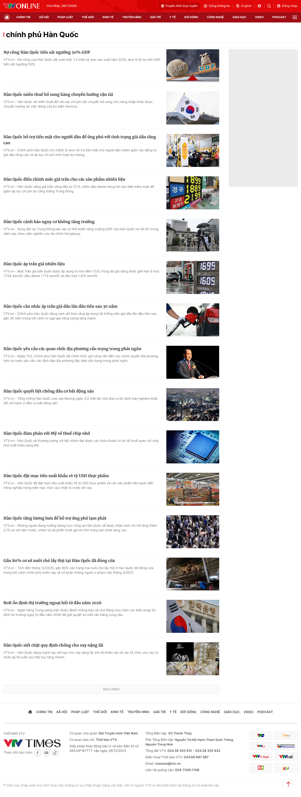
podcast (279, 17)
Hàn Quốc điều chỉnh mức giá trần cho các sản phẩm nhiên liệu (64, 179)
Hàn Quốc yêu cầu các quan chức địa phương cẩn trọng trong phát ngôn (72, 348)
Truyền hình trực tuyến (179, 6)
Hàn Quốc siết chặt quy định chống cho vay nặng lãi (53, 645)
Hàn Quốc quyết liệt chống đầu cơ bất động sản (48, 391)
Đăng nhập (287, 6)
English (244, 6)
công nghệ (215, 17)
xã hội (44, 17)
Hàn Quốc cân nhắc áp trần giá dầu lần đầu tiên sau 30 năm (60, 306)
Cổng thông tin (216, 6)
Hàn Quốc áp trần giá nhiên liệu (34, 263)
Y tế (173, 17)
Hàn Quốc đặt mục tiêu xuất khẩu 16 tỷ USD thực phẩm (56, 475)
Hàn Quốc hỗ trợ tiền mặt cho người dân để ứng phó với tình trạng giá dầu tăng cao (79, 139)
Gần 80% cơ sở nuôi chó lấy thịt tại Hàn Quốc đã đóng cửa (59, 560)
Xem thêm (111, 689)
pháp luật (65, 17)
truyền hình (131, 17)
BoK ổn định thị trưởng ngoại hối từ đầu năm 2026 (52, 602)
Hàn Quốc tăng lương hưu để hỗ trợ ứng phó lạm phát (54, 518)
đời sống (191, 17)
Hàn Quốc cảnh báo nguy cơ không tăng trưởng (49, 221)
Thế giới (88, 17)
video (259, 17)
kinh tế (108, 17)
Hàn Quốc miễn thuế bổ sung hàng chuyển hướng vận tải (58, 94)
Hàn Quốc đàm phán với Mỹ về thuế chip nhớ (46, 433)
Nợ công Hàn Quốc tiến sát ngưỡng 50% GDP (46, 52)
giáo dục (239, 17)
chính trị (23, 17)
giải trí (155, 17)
